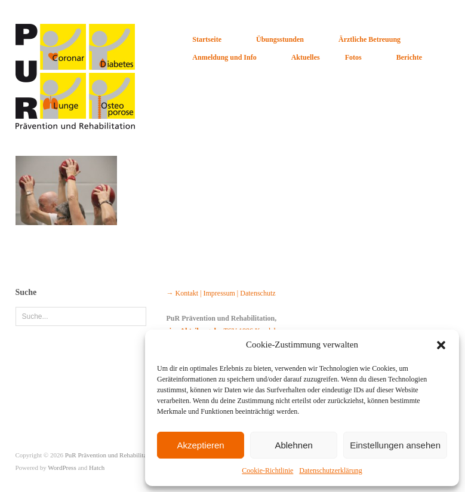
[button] (441, 345)
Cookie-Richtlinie (267, 470)
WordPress (62, 467)
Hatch (96, 467)
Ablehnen (293, 445)
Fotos (353, 57)
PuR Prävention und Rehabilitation (111, 455)
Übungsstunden (280, 39)
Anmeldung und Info (224, 57)
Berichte (409, 57)
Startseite (206, 39)
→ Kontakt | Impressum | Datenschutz (220, 293)
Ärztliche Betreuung (369, 39)
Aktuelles (305, 57)
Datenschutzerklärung (330, 470)
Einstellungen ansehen (395, 445)
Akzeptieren (200, 445)
